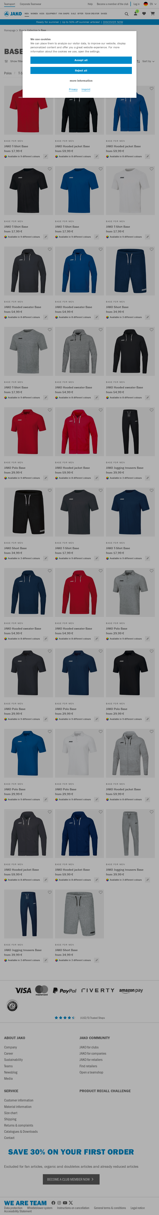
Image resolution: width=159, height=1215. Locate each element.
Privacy (73, 89)
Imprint (86, 89)
